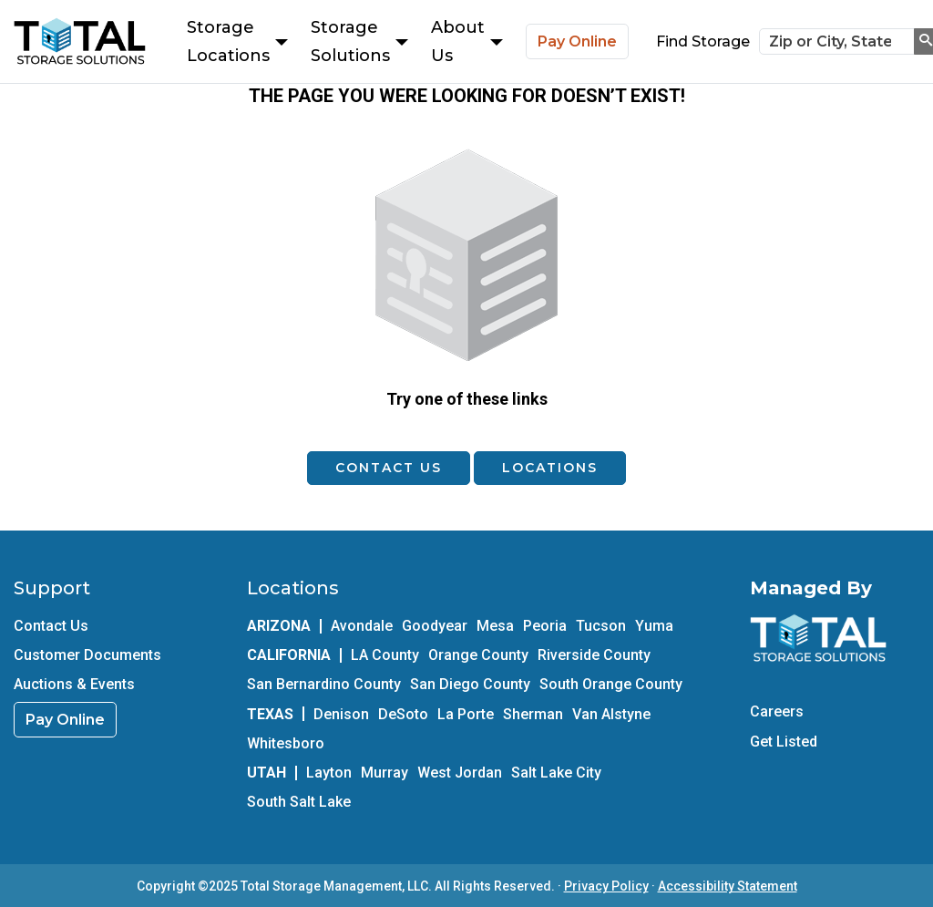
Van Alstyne (611, 714)
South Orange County (610, 684)
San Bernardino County (324, 684)
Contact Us (388, 467)
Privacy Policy (606, 886)
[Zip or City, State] (837, 42)
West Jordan (459, 772)
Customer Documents (87, 655)
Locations (550, 467)
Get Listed (783, 741)
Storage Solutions (359, 41)
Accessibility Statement (727, 886)
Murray (384, 772)
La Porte (465, 714)
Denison (341, 714)
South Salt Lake (299, 801)
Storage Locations (237, 41)
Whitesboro (285, 743)
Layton (329, 772)
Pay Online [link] (65, 719)
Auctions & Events (74, 684)
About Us (467, 41)
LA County (385, 655)
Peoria (545, 625)
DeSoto (403, 714)
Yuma (654, 625)
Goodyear (434, 625)
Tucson (601, 625)
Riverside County (594, 655)
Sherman (533, 714)
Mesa (495, 625)
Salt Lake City (556, 772)
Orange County (478, 655)
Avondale (362, 625)
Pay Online (577, 41)
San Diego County (470, 684)
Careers (777, 711)
